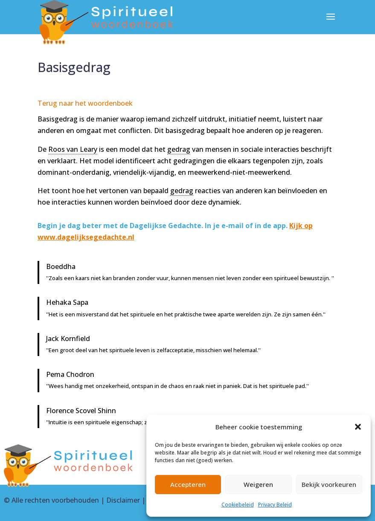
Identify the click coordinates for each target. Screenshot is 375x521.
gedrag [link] (178, 149)
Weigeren (258, 484)
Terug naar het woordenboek (85, 103)
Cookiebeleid (237, 504)
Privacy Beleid (275, 504)
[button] (358, 427)
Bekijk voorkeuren (329, 484)
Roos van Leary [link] (72, 149)
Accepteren (188, 484)
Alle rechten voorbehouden (55, 500)
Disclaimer (123, 500)
